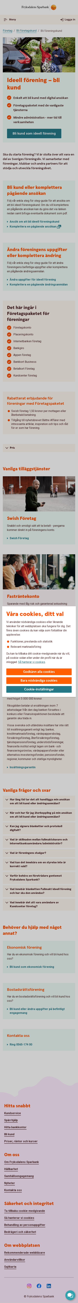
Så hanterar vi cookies (31, 662)
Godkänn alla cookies (39, 672)
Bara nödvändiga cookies (39, 680)
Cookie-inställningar (39, 689)
